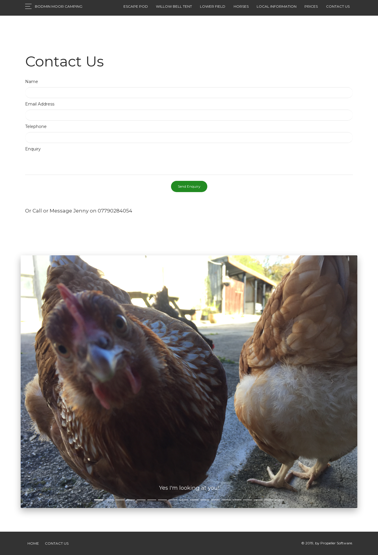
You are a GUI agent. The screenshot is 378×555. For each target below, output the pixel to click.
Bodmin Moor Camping (58, 6)
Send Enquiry (189, 186)
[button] (46, 381)
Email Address (39, 104)
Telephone (36, 126)
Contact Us (57, 543)
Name (31, 81)
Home (33, 543)
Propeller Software (336, 543)
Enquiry (33, 149)
